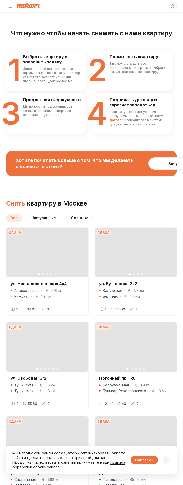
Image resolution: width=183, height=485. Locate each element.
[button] (172, 6)
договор (117, 120)
